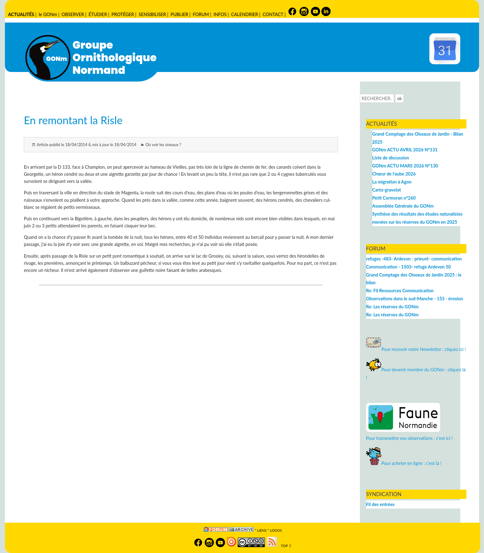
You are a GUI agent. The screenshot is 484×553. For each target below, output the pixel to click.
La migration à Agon (391, 181)
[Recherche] (377, 98)
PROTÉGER (122, 14)
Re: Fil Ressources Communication (400, 290)
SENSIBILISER (152, 14)
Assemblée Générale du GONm (403, 206)
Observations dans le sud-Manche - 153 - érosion (414, 298)
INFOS (220, 14)
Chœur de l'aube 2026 (394, 173)
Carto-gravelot (386, 189)
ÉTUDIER (98, 14)
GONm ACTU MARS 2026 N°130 (405, 165)
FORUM (201, 14)
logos (276, 530)
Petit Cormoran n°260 (394, 198)
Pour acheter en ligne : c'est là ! (404, 463)
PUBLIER (179, 14)
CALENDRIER (244, 14)
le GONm (48, 14)
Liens (262, 530)
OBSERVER (73, 14)
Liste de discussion (390, 157)
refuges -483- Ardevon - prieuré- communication (414, 258)
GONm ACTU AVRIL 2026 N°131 (405, 149)
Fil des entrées (380, 504)
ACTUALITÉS (21, 14)
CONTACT (273, 14)
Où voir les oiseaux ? (163, 144)
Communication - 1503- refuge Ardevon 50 (408, 266)
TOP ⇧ (285, 546)
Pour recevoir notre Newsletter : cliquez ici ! (416, 349)
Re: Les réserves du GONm (392, 306)
